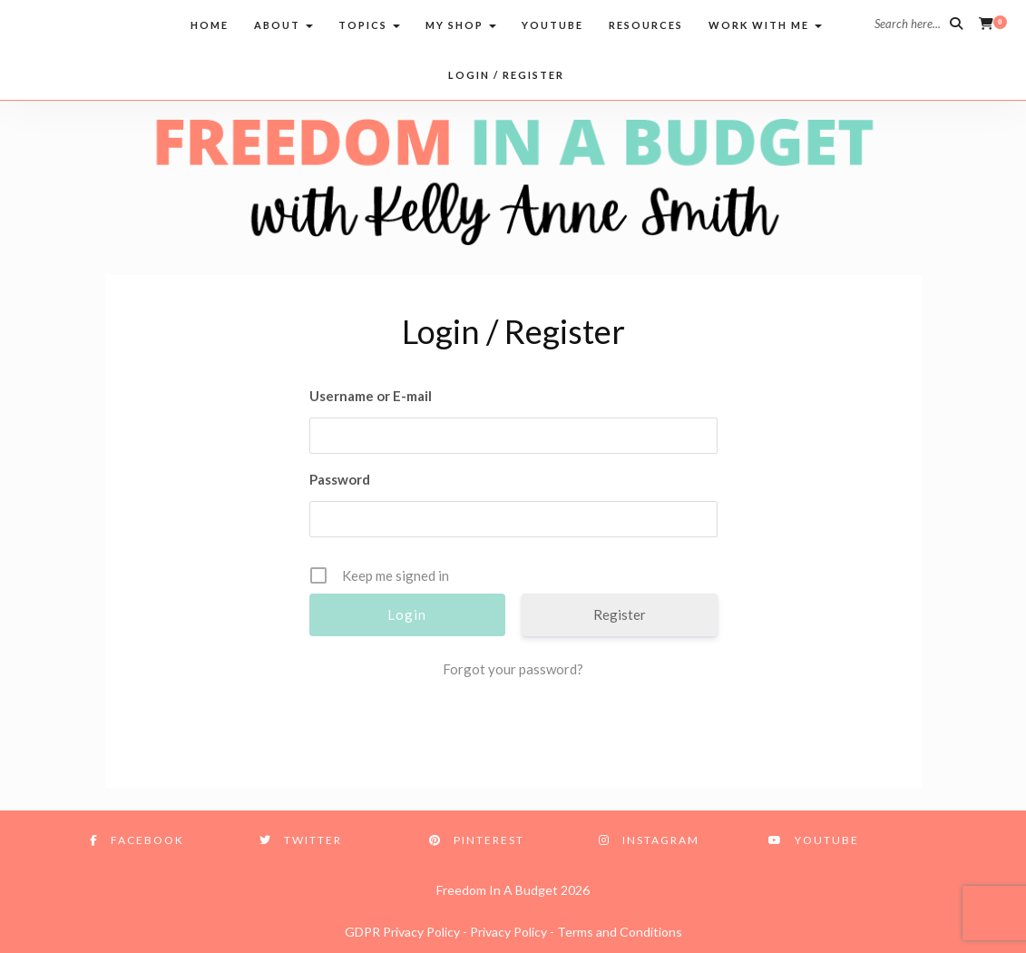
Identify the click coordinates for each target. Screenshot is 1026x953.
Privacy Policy (508, 931)
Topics (369, 25)
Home (210, 25)
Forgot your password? (513, 669)
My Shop (460, 25)
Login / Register (506, 75)
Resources (646, 25)
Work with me (765, 25)
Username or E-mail (370, 396)
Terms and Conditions (619, 931)
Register (619, 614)
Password (339, 479)
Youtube (552, 25)
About (283, 25)
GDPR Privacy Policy (402, 931)
